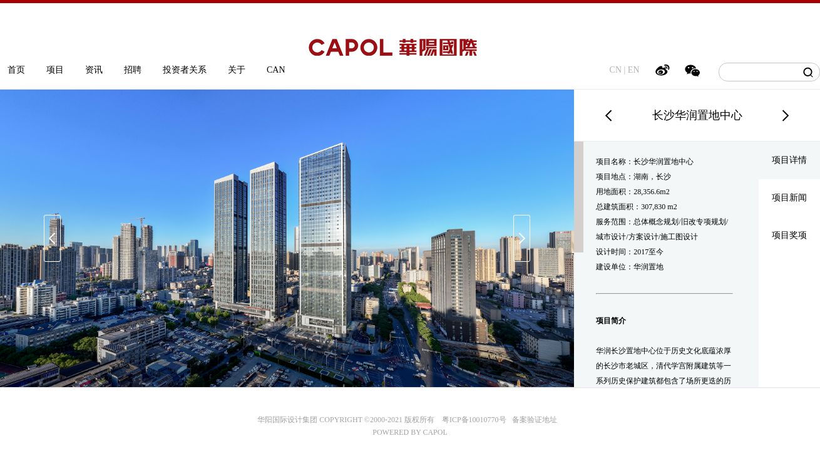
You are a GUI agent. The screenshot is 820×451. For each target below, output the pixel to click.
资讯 (94, 70)
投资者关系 (185, 70)
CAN (276, 70)
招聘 (132, 70)
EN (634, 70)
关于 (236, 70)
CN (616, 70)
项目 (55, 70)
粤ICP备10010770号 (474, 419)
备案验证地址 (531, 419)
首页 (16, 70)
